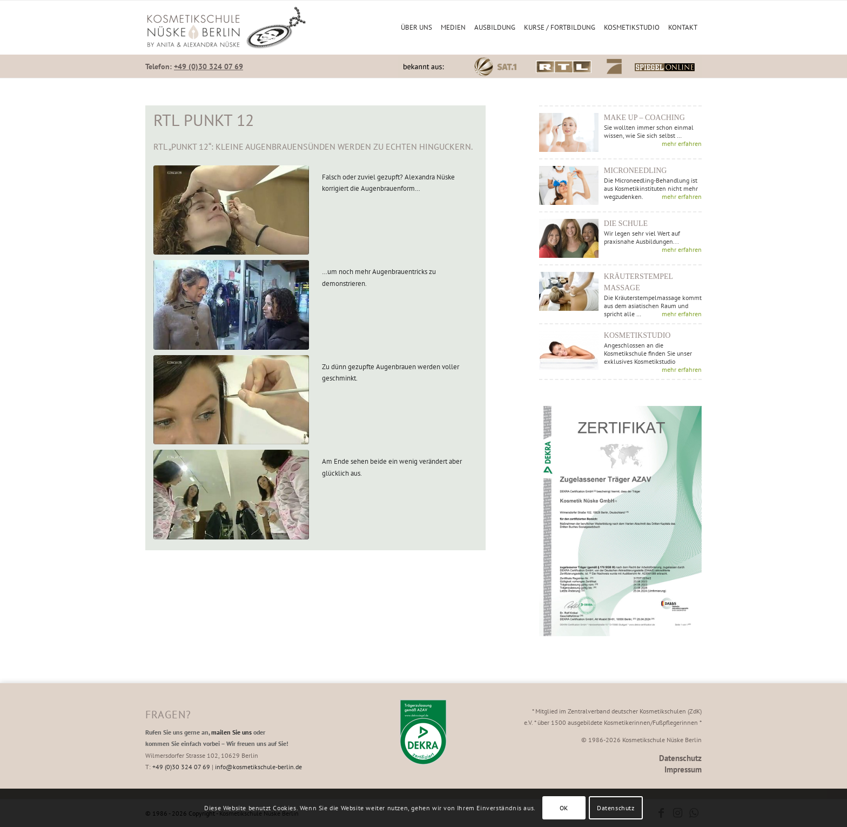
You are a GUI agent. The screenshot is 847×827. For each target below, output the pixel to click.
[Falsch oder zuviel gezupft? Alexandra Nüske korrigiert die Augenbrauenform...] (231, 210)
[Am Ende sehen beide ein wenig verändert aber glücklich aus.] (231, 494)
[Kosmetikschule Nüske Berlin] (226, 28)
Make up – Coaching (644, 118)
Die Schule (626, 223)
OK (564, 808)
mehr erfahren (682, 143)
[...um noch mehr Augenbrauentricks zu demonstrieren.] (231, 305)
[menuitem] (416, 28)
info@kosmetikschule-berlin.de (258, 767)
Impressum (683, 769)
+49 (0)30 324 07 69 (208, 66)
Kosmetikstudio (637, 335)
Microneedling (635, 170)
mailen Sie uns (231, 732)
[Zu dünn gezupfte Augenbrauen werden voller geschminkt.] (231, 400)
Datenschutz (680, 758)
